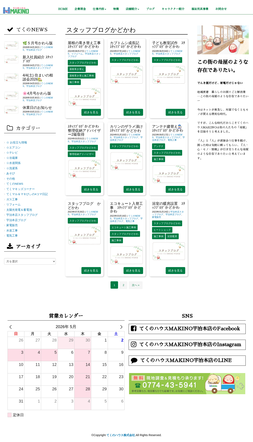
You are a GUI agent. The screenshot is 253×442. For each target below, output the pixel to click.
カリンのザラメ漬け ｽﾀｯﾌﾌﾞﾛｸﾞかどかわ (128, 128)
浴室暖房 (172, 236)
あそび (10, 173)
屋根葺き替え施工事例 (81, 75)
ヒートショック (162, 229)
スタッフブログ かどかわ (84, 206)
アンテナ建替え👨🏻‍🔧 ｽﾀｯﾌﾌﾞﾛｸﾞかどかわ (169, 128)
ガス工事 (12, 199)
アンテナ (158, 146)
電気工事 (172, 140)
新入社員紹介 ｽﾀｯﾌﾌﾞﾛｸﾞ (38, 59)
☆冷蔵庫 (12, 157)
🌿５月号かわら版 (38, 43)
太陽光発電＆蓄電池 (19, 209)
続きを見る (91, 112)
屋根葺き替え (76, 69)
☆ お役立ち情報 (16, 142)
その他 (10, 178)
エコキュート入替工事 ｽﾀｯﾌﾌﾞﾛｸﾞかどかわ (126, 208)
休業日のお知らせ (37, 108)
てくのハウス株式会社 (120, 435)
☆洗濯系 (12, 168)
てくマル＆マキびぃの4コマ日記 (27, 194)
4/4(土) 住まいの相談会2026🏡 (38, 77)
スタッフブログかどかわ (82, 62)
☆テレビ (12, 152)
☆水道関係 (13, 163)
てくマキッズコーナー (20, 189)
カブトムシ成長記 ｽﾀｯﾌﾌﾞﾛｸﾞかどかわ (126, 45)
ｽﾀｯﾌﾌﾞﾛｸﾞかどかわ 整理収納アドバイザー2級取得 (84, 130)
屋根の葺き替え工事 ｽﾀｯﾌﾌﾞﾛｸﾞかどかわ (84, 45)
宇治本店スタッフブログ (126, 53)
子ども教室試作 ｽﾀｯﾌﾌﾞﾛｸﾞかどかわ (168, 45)
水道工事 (12, 230)
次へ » (135, 285)
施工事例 (74, 82)
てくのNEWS (14, 183)
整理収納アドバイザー (81, 154)
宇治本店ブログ (173, 214)
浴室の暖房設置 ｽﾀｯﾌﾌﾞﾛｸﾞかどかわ (168, 206)
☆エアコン (13, 147)
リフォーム (77, 53)
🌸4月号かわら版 (37, 93)
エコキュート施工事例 (124, 227)
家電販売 (156, 217)
